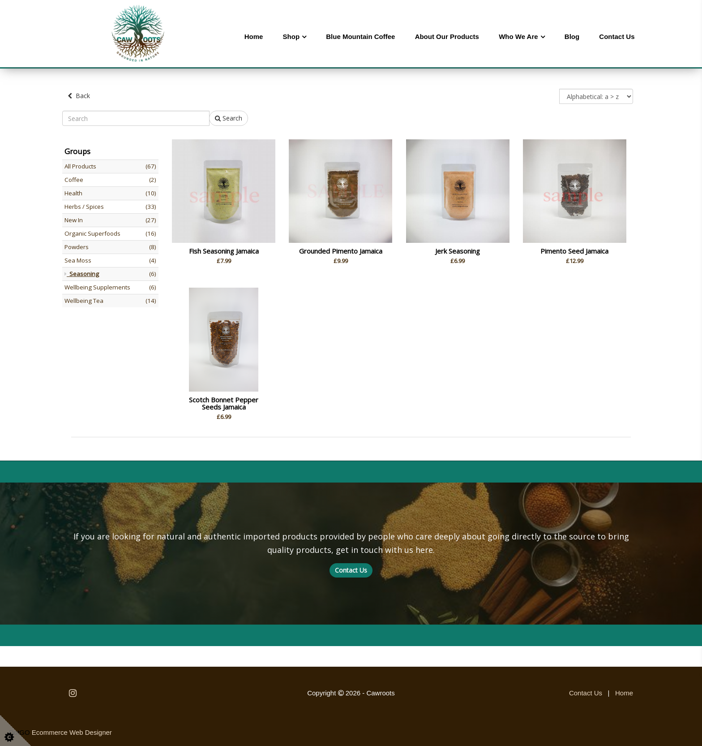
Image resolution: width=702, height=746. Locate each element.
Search (228, 117)
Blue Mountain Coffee (360, 36)
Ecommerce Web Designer (72, 731)
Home (253, 36)
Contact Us (616, 36)
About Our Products (447, 36)
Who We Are (518, 36)
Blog (572, 36)
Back (79, 95)
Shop (291, 36)
